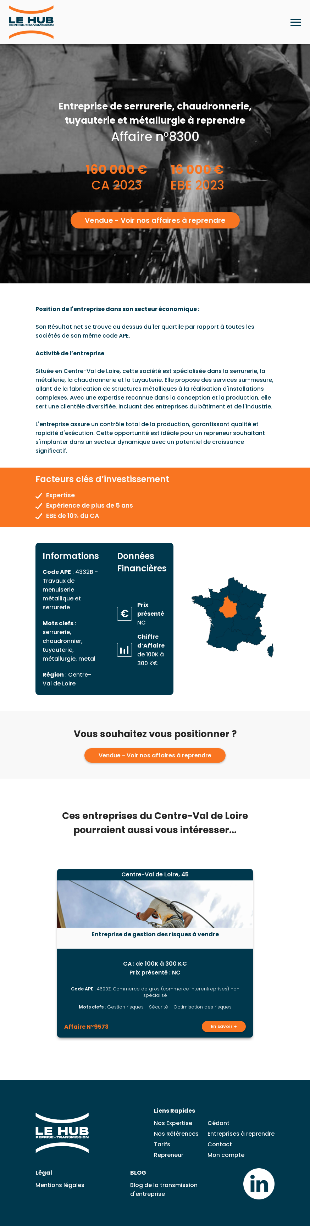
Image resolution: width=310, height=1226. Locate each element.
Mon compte (225, 1155)
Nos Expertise (173, 1123)
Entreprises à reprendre (241, 1134)
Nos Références (176, 1134)
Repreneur (168, 1155)
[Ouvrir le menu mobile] (295, 22)
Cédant (218, 1123)
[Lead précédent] (40, 953)
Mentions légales (59, 1185)
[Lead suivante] (269, 953)
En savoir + (224, 1026)
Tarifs (162, 1144)
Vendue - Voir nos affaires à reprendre (155, 220)
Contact (219, 1144)
